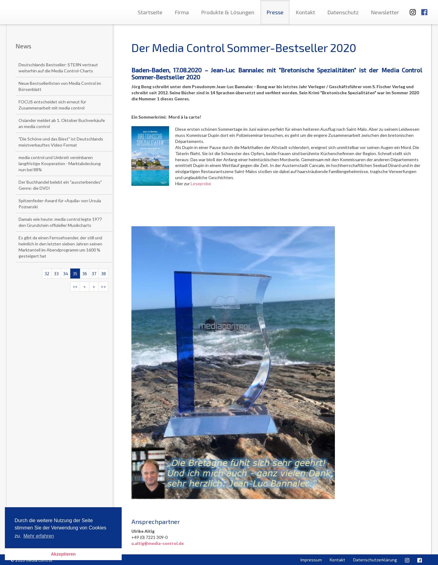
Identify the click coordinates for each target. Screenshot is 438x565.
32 (46, 273)
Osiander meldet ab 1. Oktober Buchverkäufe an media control (62, 123)
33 (56, 273)
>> (103, 286)
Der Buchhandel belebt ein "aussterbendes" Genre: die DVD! (60, 185)
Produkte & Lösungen (227, 12)
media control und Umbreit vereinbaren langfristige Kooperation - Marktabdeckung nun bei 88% (60, 163)
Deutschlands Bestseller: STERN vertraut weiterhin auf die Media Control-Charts (58, 67)
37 (94, 273)
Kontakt (305, 12)
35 (75, 273)
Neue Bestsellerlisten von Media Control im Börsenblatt (60, 86)
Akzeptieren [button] (63, 554)
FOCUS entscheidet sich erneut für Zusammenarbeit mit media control (52, 104)
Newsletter (385, 12)
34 (65, 273)
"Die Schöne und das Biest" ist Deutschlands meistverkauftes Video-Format (61, 141)
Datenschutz (343, 12)
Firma (182, 12)
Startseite (150, 12)
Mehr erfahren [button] (38, 536)
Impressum (311, 559)
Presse (274, 12)
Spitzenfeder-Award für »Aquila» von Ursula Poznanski (60, 203)
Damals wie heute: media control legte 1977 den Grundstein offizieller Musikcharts (60, 222)
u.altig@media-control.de (157, 543)
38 (103, 273)
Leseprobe (201, 183)
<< (75, 286)
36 (84, 273)
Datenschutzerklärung (375, 559)
